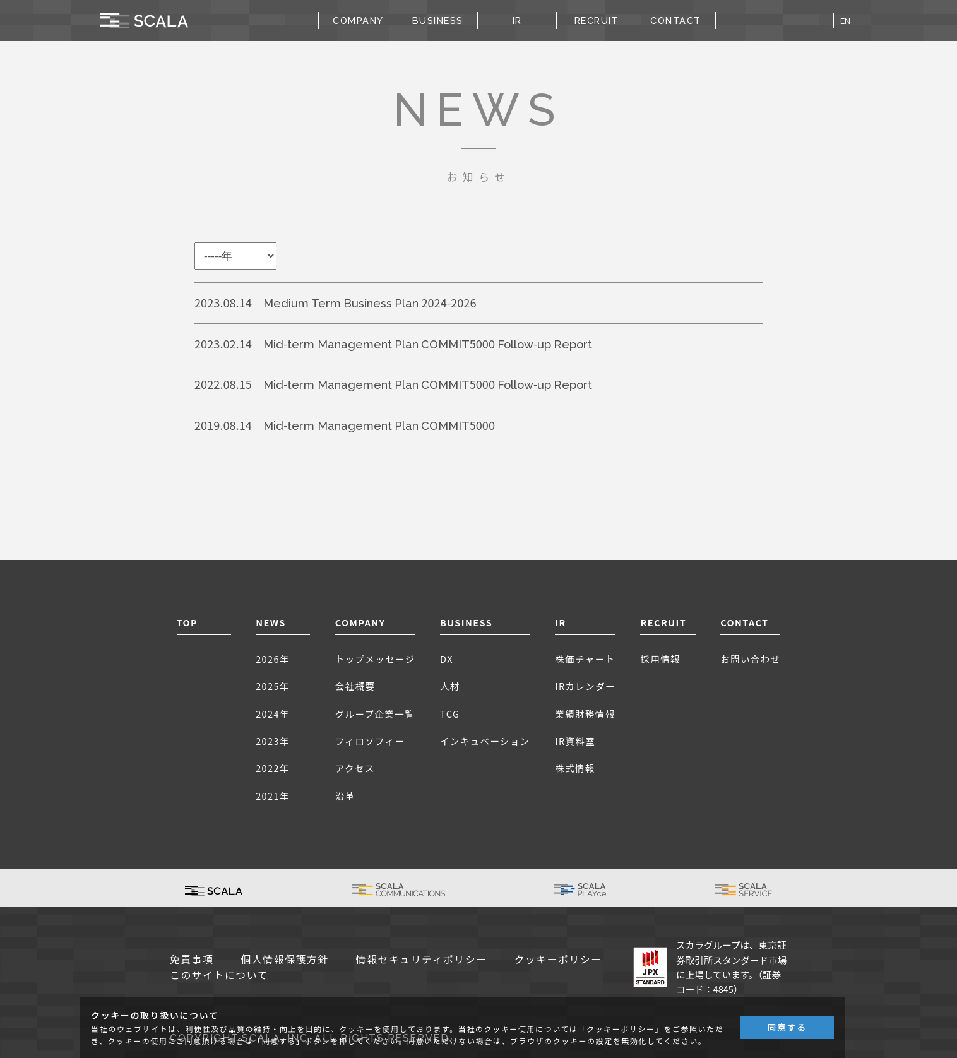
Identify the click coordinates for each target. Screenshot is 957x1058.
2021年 (273, 795)
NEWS (271, 622)
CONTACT (675, 20)
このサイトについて (219, 975)
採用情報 (660, 658)
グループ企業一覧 (375, 713)
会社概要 (355, 685)
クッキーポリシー (558, 959)
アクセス (355, 768)
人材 (450, 685)
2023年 (273, 740)
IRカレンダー (585, 685)
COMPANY (360, 622)
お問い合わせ (750, 658)
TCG (450, 713)
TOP (187, 622)
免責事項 (192, 959)
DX (446, 658)
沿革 (345, 795)
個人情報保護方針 (285, 959)
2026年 (273, 658)
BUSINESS (466, 622)
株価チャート (585, 658)
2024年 (273, 713)
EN (845, 20)
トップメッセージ (375, 658)
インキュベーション (485, 740)
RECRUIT (596, 20)
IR (560, 622)
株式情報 (575, 768)
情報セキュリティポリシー (421, 959)
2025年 (273, 685)
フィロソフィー (370, 740)
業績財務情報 (585, 713)
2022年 (273, 768)
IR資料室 (575, 740)
